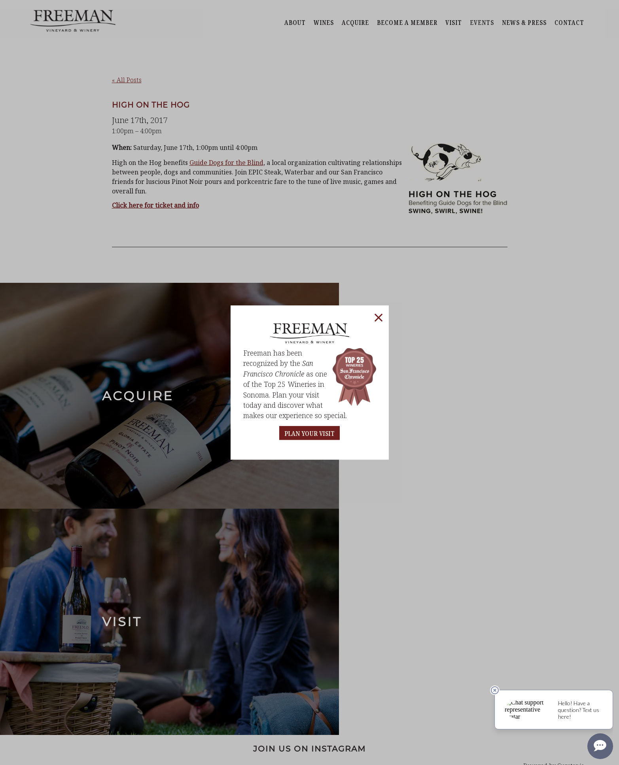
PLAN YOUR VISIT (309, 434)
